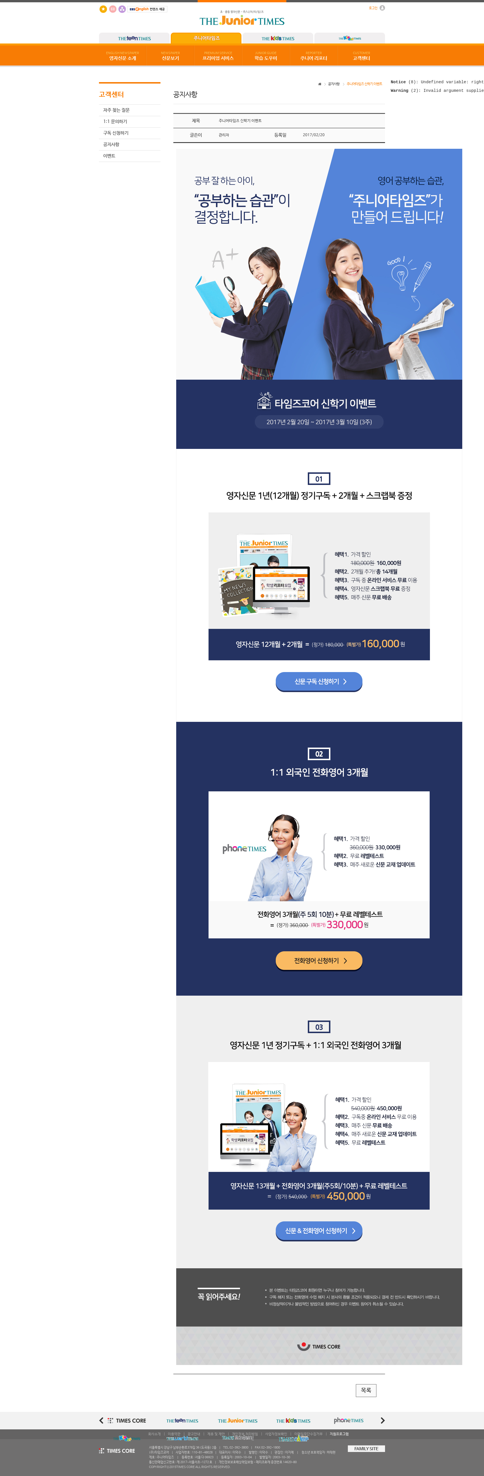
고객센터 (361, 56)
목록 (366, 1390)
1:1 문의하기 (115, 121)
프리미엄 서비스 (218, 56)
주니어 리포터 (313, 56)
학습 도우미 (266, 56)
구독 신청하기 (115, 133)
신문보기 (170, 56)
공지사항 (111, 144)
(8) (403, 83)
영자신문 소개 (122, 56)
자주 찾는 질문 (116, 110)
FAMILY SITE (366, 1449)
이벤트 (109, 156)
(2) (404, 92)
